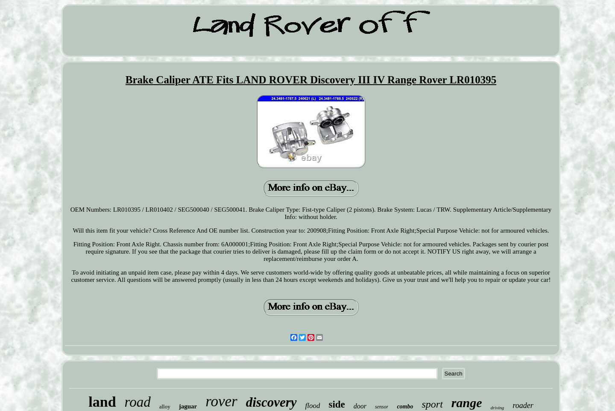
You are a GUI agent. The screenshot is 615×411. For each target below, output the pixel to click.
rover (221, 401)
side (336, 404)
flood (312, 406)
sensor (381, 407)
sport (432, 404)
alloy (164, 406)
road (138, 402)
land (102, 402)
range (466, 403)
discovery (271, 402)
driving (497, 407)
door (360, 406)
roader (522, 405)
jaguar (188, 406)
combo (405, 406)
